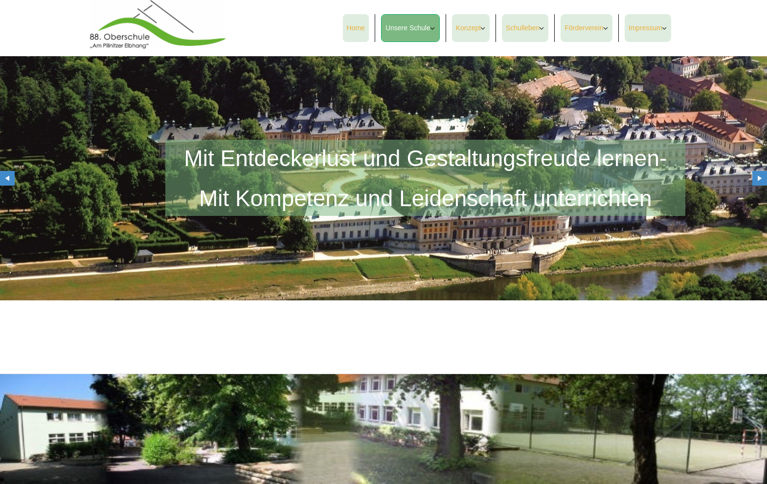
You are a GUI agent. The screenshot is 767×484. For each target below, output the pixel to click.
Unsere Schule (407, 28)
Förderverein (583, 28)
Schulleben (523, 28)
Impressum (645, 28)
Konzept (468, 28)
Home (356, 28)
